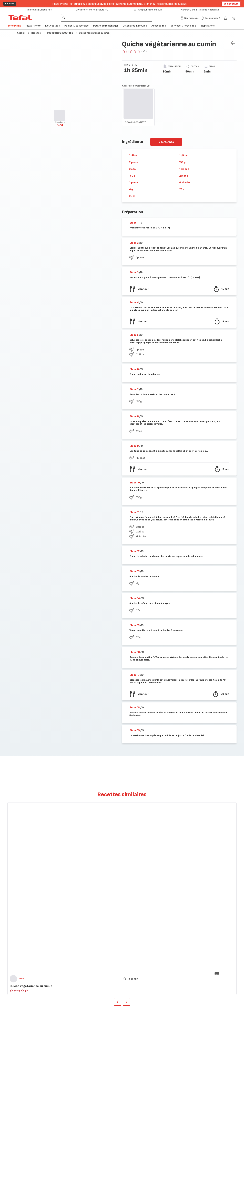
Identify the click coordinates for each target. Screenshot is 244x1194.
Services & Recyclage (183, 25)
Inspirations (208, 25)
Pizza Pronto (33, 25)
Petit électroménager (105, 25)
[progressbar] (59, 115)
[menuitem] (14, 25)
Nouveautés (52, 25)
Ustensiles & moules (135, 25)
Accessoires (158, 25)
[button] (189, 18)
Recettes (36, 33)
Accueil (21, 33)
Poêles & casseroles (76, 25)
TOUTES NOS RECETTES (60, 33)
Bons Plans (14, 25)
